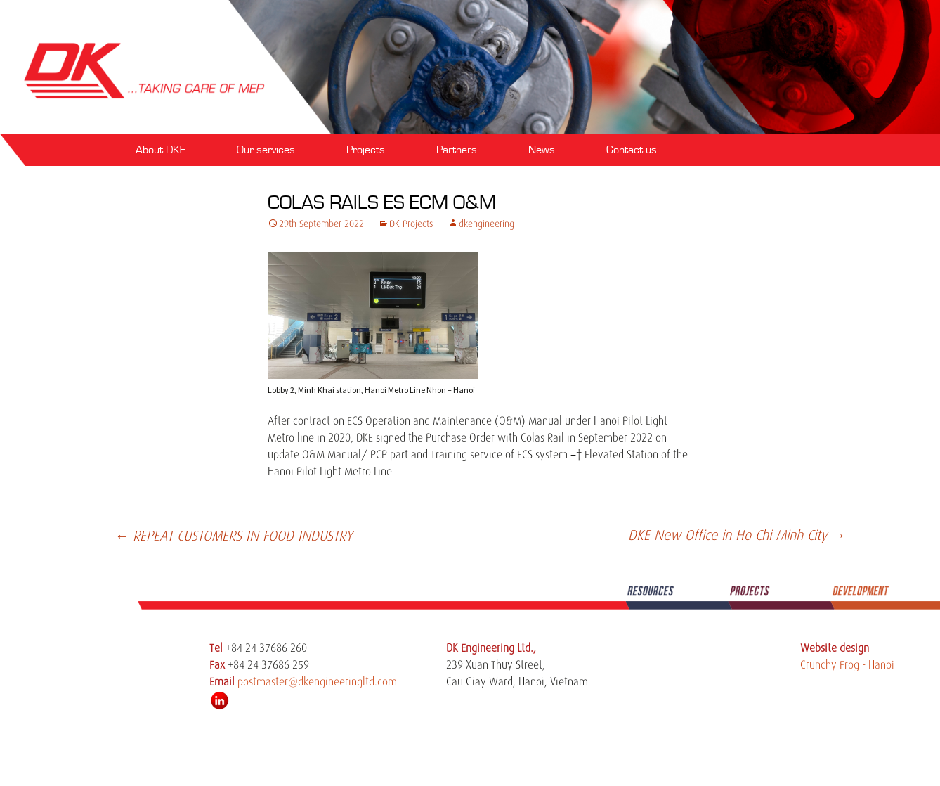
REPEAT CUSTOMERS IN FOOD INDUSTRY (234, 536)
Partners (456, 149)
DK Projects (411, 223)
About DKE (160, 149)
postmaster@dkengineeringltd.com (317, 682)
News (541, 149)
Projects (365, 149)
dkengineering (486, 223)
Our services (266, 149)
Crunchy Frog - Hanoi (847, 665)
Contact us (631, 149)
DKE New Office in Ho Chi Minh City (736, 535)
